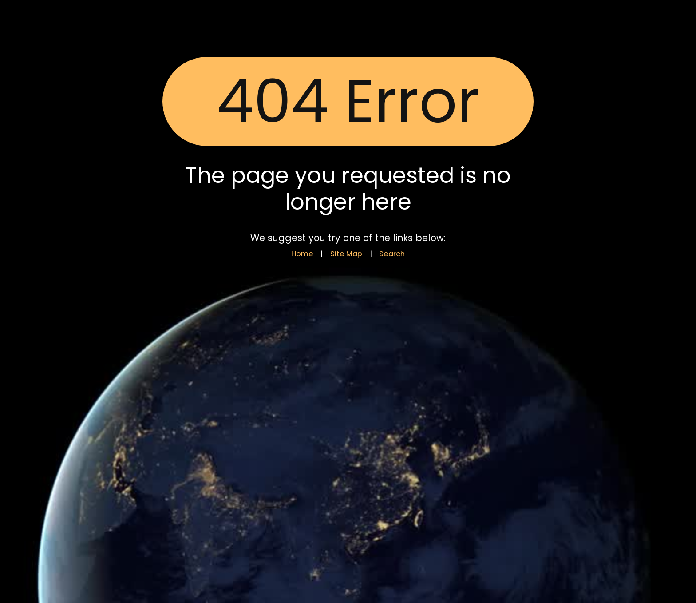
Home (302, 254)
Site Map (346, 254)
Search (392, 254)
